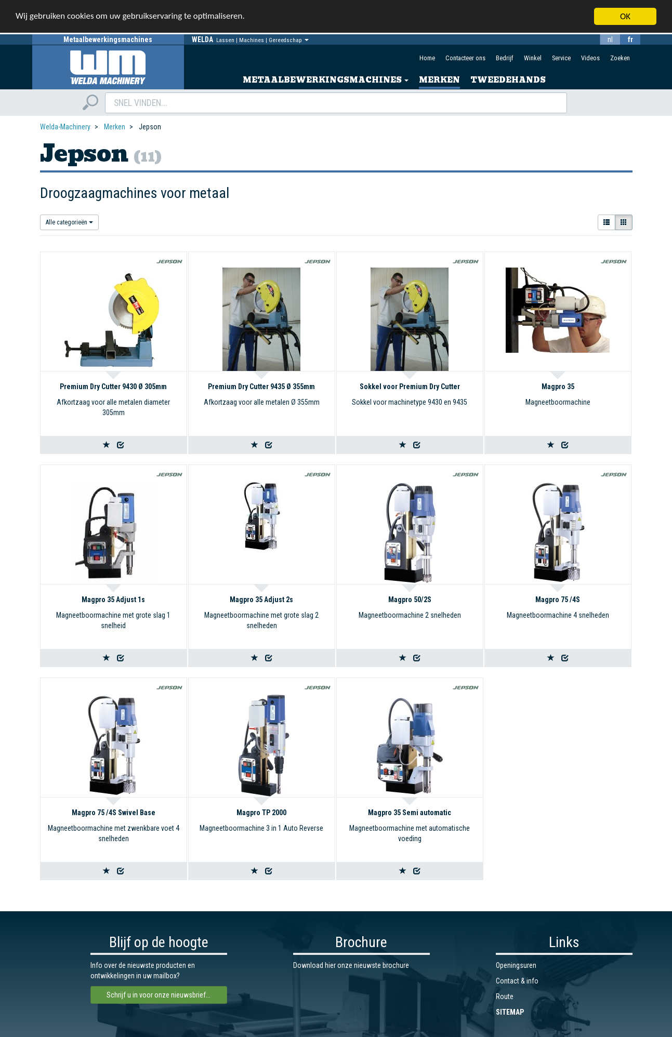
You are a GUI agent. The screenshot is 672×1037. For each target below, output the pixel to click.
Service (561, 58)
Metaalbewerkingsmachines (326, 80)
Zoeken (620, 58)
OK (625, 16)
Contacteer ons (465, 58)
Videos (590, 58)
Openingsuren (516, 965)
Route (504, 996)
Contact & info (517, 981)
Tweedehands (508, 80)
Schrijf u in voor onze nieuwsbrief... (158, 995)
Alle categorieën (69, 222)
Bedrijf (504, 58)
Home (427, 58)
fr (630, 39)
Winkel (533, 58)
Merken (439, 80)
